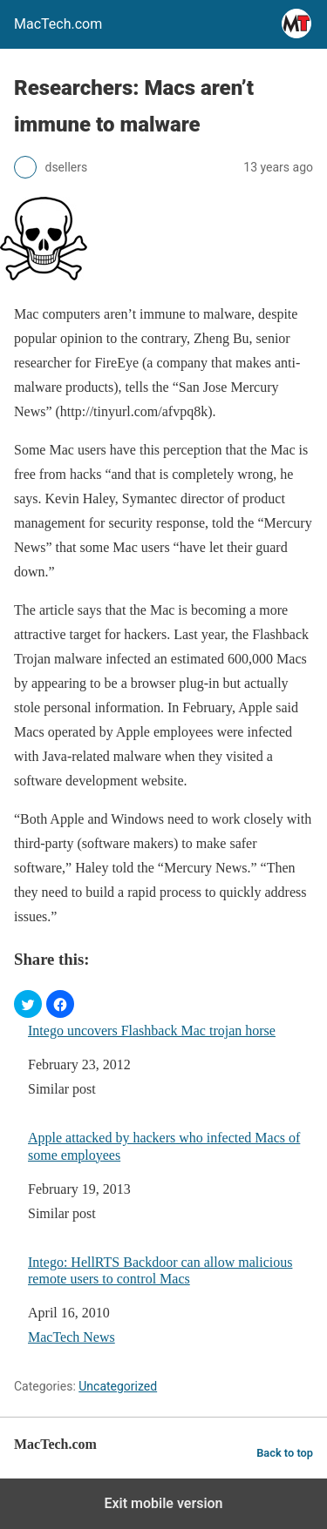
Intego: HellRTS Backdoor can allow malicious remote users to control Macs (160, 1270)
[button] (28, 1004)
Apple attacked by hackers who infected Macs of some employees (164, 1146)
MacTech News (71, 1337)
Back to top (284, 1452)
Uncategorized (117, 1386)
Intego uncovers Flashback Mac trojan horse (152, 1030)
